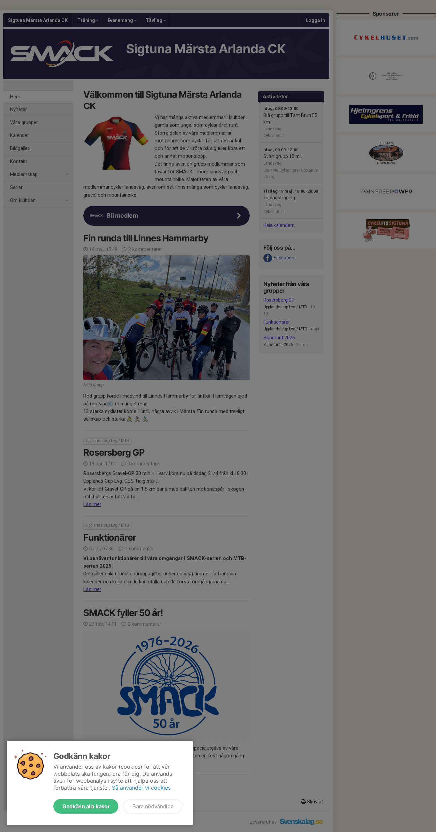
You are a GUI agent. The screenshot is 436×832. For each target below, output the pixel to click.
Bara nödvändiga (152, 806)
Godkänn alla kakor (85, 806)
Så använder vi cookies (141, 787)
